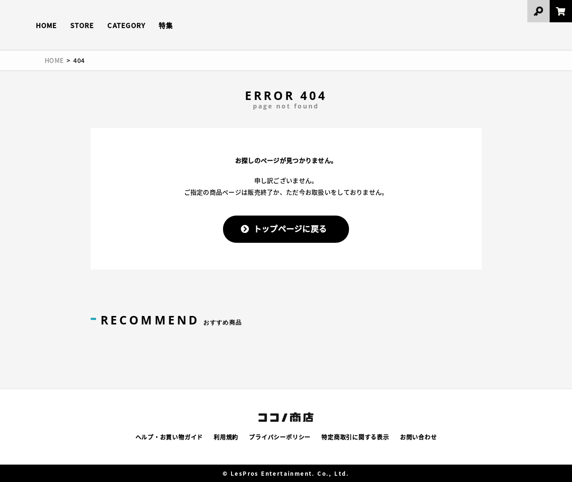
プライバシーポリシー (280, 436)
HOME (46, 25)
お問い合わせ (418, 436)
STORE (82, 25)
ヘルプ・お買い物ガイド (169, 436)
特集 (166, 25)
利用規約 (226, 436)
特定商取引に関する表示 (355, 436)
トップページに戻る (290, 228)
